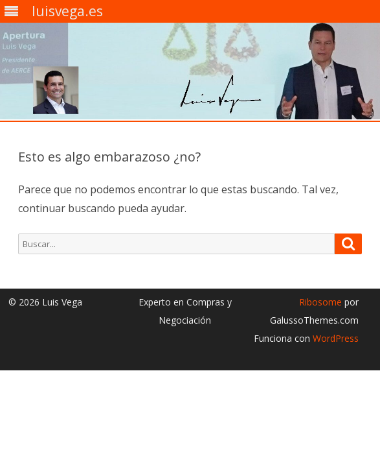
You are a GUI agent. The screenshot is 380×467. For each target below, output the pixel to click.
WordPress (334, 338)
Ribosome (320, 302)
